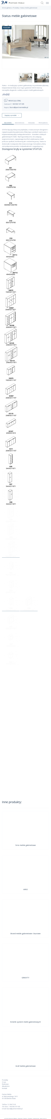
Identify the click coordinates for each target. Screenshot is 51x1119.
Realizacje (5, 1084)
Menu (47, 1)
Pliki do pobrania (43, 123)
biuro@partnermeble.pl (19, 107)
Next (44, 47)
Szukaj (42, 3)
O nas (4, 1082)
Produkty (16, 8)
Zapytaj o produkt (10, 115)
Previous (7, 47)
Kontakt (4, 1088)
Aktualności (6, 1086)
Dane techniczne (19, 123)
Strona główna (7, 8)
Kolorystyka (31, 123)
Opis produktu (8, 123)
